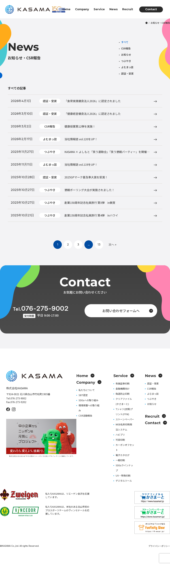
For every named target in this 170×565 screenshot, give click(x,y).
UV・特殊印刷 (123, 475)
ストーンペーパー (125, 419)
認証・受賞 (127, 73)
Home (66, 9)
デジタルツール (124, 480)
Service (99, 9)
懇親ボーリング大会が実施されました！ (89, 190)
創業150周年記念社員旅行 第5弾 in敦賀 (89, 203)
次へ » (112, 244)
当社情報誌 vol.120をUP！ (81, 139)
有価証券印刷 (123, 383)
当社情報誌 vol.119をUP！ (81, 164)
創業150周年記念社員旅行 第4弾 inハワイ (91, 215)
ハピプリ (120, 434)
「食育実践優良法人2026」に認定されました (92, 101)
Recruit (127, 9)
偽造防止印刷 (123, 393)
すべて (124, 42)
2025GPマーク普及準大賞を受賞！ (86, 177)
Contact (151, 9)
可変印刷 (120, 439)
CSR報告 (126, 48)
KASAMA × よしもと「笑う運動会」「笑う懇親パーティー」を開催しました (107, 152)
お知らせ (126, 54)
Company (82, 9)
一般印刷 (120, 460)
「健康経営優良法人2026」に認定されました (92, 114)
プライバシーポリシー (159, 545)
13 (99, 244)
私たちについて (87, 390)
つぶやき (126, 61)
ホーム (146, 22)
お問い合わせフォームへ (127, 310)
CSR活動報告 (85, 415)
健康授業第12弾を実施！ (79, 126)
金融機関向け (123, 388)
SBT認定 (83, 395)
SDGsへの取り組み (88, 400)
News (113, 9)
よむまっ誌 (127, 67)
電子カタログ (123, 455)
